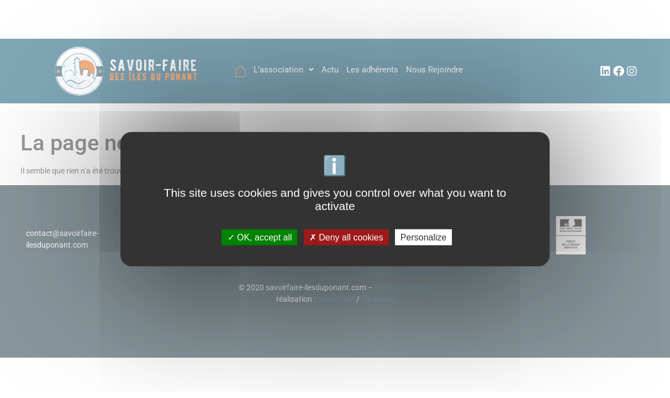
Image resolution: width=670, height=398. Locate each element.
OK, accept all (260, 237)
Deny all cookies (346, 237)
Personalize (423, 237)
